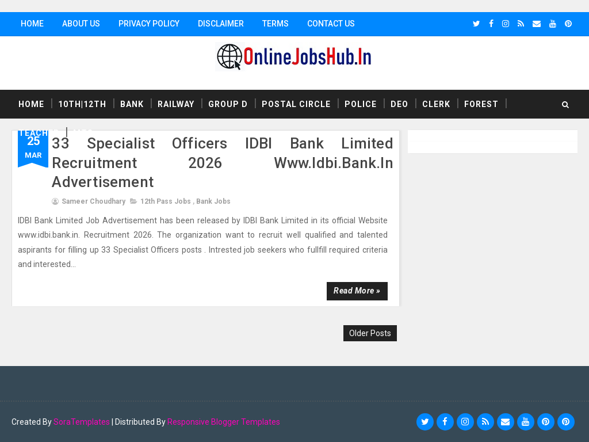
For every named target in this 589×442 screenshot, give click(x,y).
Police (361, 104)
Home (32, 23)
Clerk (436, 104)
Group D (228, 104)
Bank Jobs (213, 201)
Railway (176, 104)
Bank (132, 104)
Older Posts (370, 333)
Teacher (38, 133)
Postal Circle (296, 104)
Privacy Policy (148, 23)
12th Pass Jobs (165, 201)
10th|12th (82, 104)
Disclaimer (221, 23)
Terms (275, 23)
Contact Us (331, 23)
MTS (83, 133)
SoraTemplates (81, 421)
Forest (481, 104)
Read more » (357, 290)
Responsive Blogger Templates (223, 421)
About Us (81, 23)
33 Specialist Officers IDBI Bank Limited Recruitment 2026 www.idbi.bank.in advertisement (222, 163)
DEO (399, 104)
